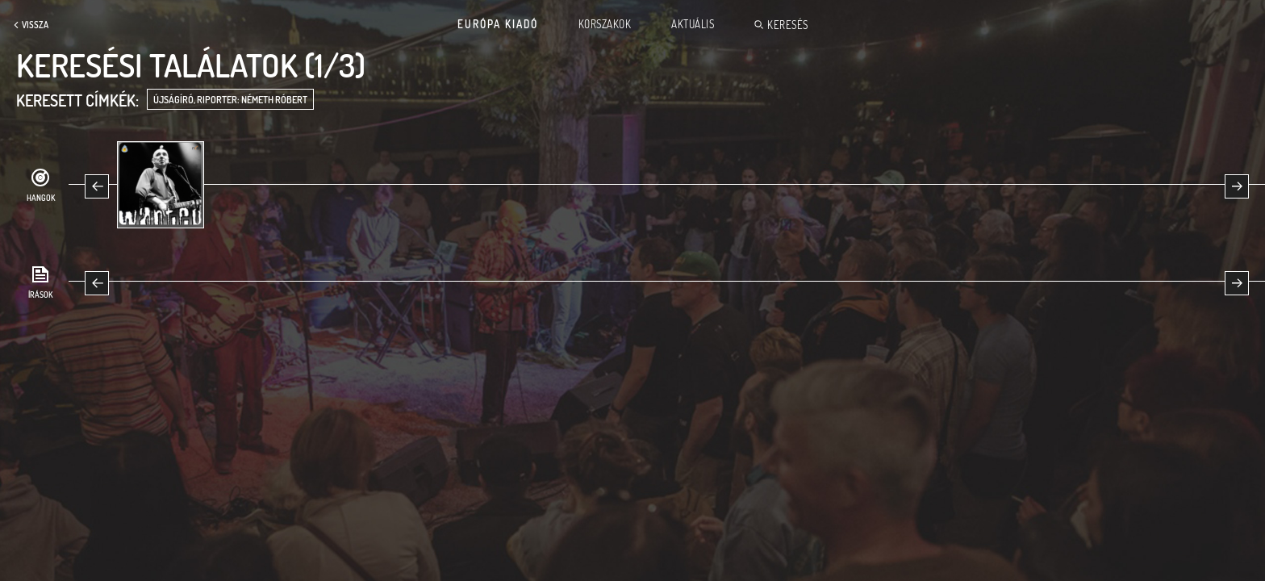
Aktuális (692, 24)
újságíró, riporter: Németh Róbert (230, 100)
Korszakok (605, 24)
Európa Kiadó (497, 24)
